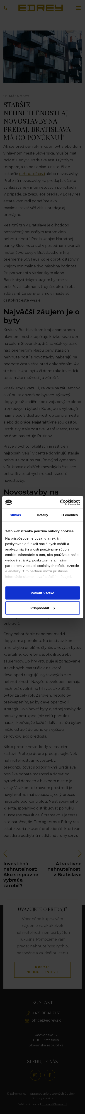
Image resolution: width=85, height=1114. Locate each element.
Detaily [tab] (42, 515)
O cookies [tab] (69, 515)
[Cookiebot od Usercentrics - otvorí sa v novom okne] (60, 502)
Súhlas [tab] (15, 515)
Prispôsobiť (42, 608)
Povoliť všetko (42, 593)
